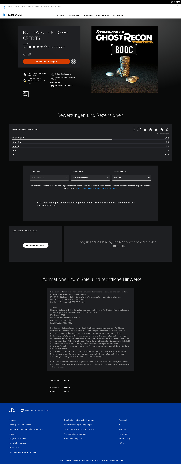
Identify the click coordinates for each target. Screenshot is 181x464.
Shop (52, 6)
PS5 (16, 6)
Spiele (10, 6)
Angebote (88, 13)
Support (60, 6)
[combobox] (49, 175)
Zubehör (37, 6)
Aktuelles (60, 13)
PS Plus (28, 6)
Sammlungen (74, 13)
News (46, 6)
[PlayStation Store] (13, 12)
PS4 (22, 6)
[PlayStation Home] (4, 6)
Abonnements (102, 13)
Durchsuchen (118, 13)
